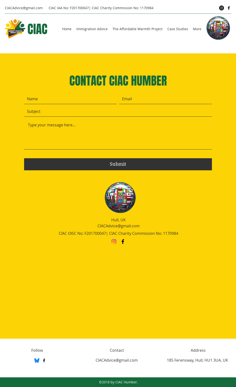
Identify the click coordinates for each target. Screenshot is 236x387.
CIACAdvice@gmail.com (24, 8)
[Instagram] (221, 8)
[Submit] (118, 164)
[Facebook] (228, 8)
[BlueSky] (36, 360)
